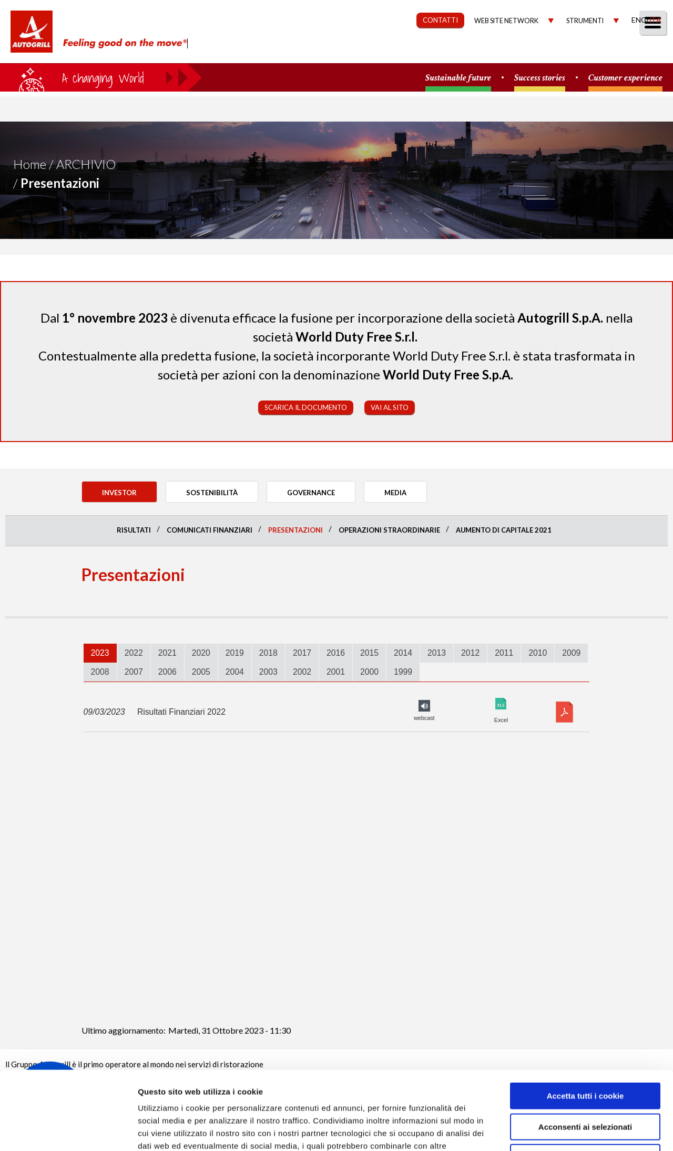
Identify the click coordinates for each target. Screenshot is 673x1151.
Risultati (134, 530)
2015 (369, 652)
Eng (638, 19)
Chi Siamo (265, 51)
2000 (369, 671)
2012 (470, 652)
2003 (268, 671)
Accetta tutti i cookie (585, 1022)
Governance (471, 51)
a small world (101, 77)
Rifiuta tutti (585, 1083)
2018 (268, 652)
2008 (100, 671)
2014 (403, 652)
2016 (336, 652)
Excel (501, 703)
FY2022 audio (424, 706)
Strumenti (585, 21)
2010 (537, 652)
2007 (134, 671)
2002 (302, 671)
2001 (336, 671)
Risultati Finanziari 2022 (181, 711)
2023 (100, 652)
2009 (571, 652)
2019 (235, 652)
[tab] (100, 653)
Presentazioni (295, 530)
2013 (436, 652)
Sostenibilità (393, 51)
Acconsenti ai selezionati (585, 1053)
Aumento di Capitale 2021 (504, 530)
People (648, 51)
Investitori (543, 51)
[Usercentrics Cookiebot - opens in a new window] (68, 1130)
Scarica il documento (305, 407)
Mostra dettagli (558, 1130)
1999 (403, 671)
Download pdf (564, 712)
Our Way (324, 51)
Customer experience (625, 78)
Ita (655, 19)
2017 (302, 652)
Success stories (539, 78)
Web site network (506, 21)
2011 (504, 652)
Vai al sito (390, 407)
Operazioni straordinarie (389, 530)
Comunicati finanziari (209, 530)
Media (600, 51)
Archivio (86, 164)
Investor (119, 492)
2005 (201, 671)
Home (29, 164)
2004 (235, 671)
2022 (134, 652)
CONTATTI (440, 20)
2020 (201, 652)
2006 (167, 671)
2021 (167, 652)
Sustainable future (458, 78)
